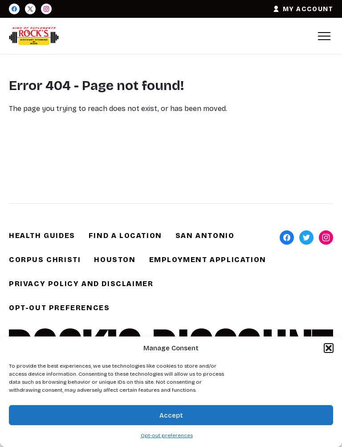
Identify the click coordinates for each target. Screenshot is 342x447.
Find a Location (125, 235)
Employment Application (207, 259)
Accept (171, 415)
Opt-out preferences (167, 435)
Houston (114, 259)
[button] (328, 348)
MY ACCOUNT (303, 9)
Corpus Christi (45, 259)
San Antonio (205, 235)
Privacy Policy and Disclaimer (81, 283)
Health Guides (42, 235)
